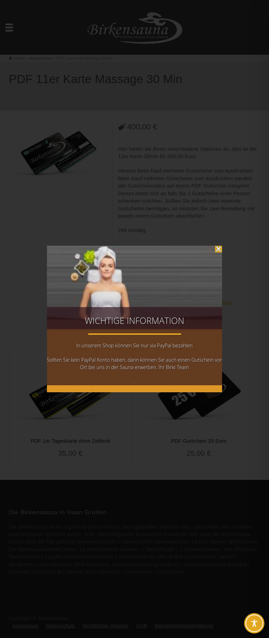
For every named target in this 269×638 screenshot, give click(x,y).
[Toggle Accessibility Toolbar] (254, 623)
